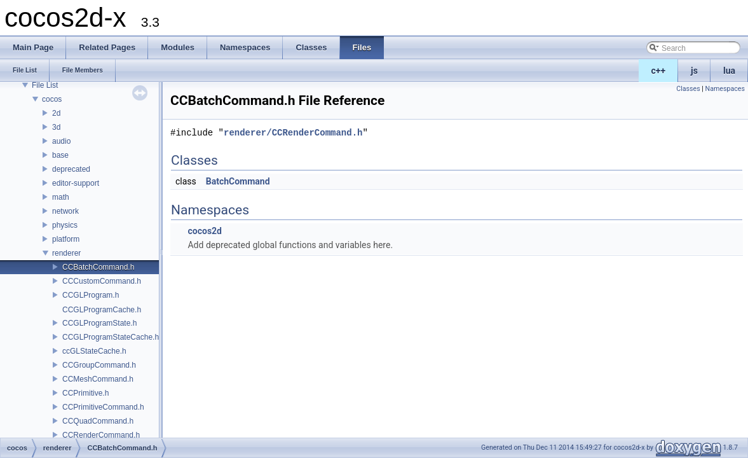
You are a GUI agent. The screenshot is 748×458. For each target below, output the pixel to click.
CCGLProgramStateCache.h (110, 337)
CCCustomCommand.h (101, 281)
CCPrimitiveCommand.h (103, 407)
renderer (66, 253)
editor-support (75, 183)
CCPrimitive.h (85, 393)
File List (45, 85)
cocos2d (204, 231)
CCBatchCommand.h (98, 267)
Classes (688, 89)
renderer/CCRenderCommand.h (293, 133)
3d (56, 127)
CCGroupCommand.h (99, 365)
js (694, 71)
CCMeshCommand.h (97, 379)
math (60, 197)
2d (56, 113)
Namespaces (725, 89)
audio (61, 141)
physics (65, 225)
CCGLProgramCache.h (101, 309)
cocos (52, 99)
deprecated (71, 169)
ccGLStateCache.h (94, 351)
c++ (658, 71)
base (60, 155)
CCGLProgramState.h (99, 323)
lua (729, 71)
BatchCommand (238, 181)
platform (65, 239)
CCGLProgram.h (90, 295)
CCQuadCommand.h (97, 421)
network (65, 211)
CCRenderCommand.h (101, 435)
